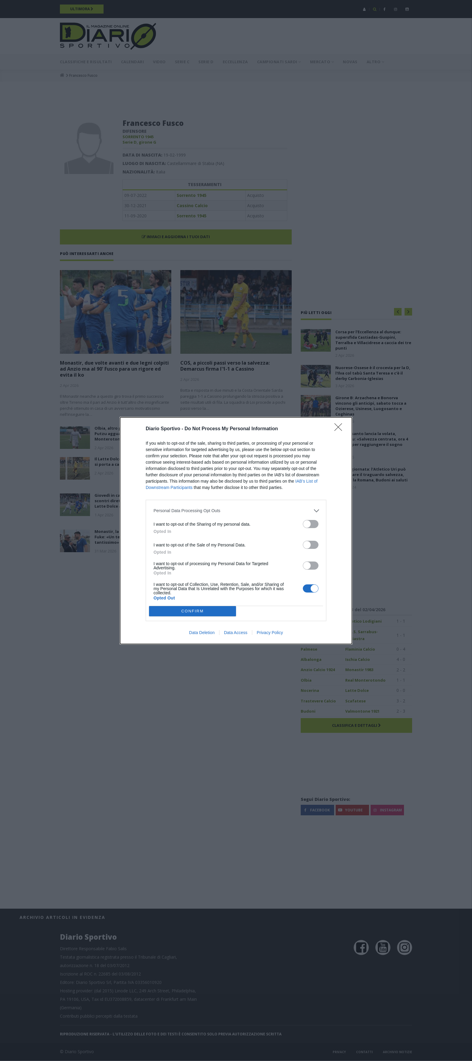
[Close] (340, 429)
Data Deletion (202, 632)
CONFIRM (192, 611)
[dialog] (236, 530)
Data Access (235, 632)
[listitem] (236, 511)
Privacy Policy (270, 632)
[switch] (310, 524)
